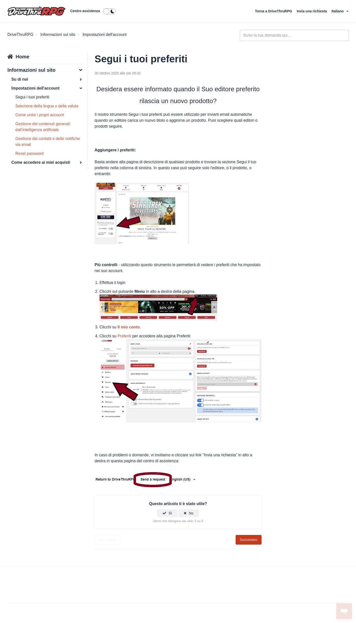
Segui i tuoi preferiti (32, 97)
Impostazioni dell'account (105, 34)
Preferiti (124, 336)
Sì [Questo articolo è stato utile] (170, 513)
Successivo (248, 540)
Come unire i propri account (39, 115)
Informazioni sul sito (58, 34)
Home (22, 56)
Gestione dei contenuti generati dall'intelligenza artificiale (42, 127)
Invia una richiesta (312, 11)
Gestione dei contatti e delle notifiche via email (47, 142)
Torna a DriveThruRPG (274, 11)
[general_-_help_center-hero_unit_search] (294, 35)
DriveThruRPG (20, 34)
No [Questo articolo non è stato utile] (191, 513)
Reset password (29, 153)
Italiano (338, 11)
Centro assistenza (85, 11)
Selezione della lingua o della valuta (46, 106)
